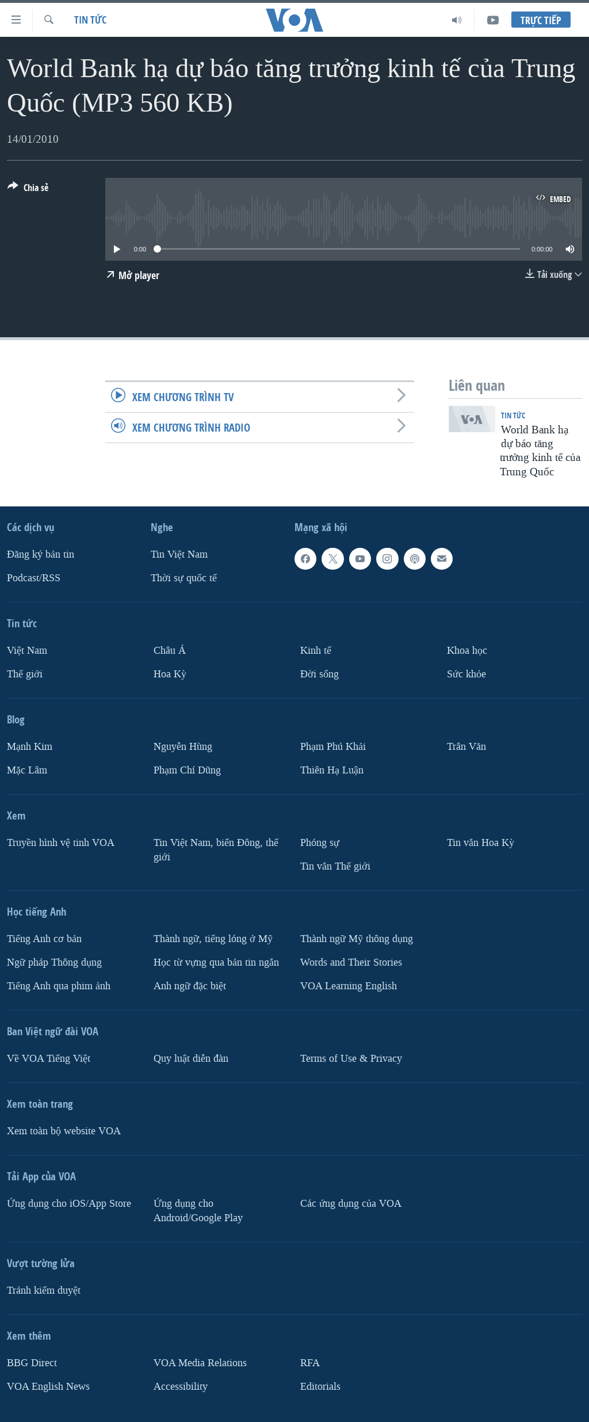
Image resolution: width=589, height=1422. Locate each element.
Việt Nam (27, 650)
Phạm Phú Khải (333, 746)
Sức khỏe (466, 674)
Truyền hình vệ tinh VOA (60, 842)
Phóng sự (319, 842)
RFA (310, 1363)
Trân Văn (466, 746)
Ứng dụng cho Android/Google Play (198, 1211)
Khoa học (467, 650)
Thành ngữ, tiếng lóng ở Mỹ (213, 939)
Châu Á (170, 650)
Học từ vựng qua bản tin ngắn (216, 962)
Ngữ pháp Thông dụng (54, 962)
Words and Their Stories (351, 962)
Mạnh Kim (29, 746)
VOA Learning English (348, 986)
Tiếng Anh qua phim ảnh (58, 986)
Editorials (320, 1386)
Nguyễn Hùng (183, 746)
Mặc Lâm (27, 770)
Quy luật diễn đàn (191, 1058)
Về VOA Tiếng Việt (48, 1058)
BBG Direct (32, 1363)
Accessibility (181, 1386)
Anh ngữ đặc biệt (190, 986)
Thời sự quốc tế (184, 578)
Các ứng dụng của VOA (350, 1203)
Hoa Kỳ (170, 674)
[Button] (27, 190)
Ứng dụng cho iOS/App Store (69, 1203)
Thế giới (25, 674)
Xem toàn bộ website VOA (64, 1131)
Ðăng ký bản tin (40, 554)
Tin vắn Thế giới (335, 866)
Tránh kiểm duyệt (44, 1290)
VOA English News (48, 1386)
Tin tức (90, 20)
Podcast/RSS (33, 578)
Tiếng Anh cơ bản (44, 939)
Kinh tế (315, 650)
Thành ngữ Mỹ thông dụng (356, 939)
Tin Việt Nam (179, 554)
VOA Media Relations (200, 1363)
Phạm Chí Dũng (187, 770)
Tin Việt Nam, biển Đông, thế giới (216, 850)
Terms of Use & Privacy (351, 1058)
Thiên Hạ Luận (332, 770)
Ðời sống (319, 674)
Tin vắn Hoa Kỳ (480, 842)
